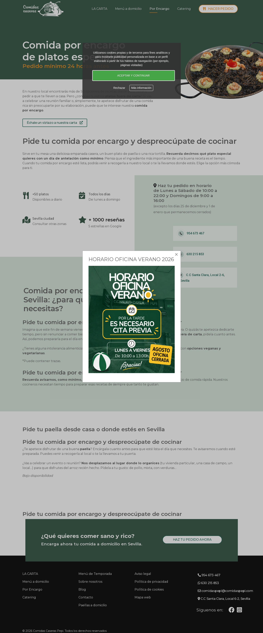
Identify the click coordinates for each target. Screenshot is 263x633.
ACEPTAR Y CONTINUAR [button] (133, 75)
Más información (141, 87)
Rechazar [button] (119, 87)
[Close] (176, 254)
